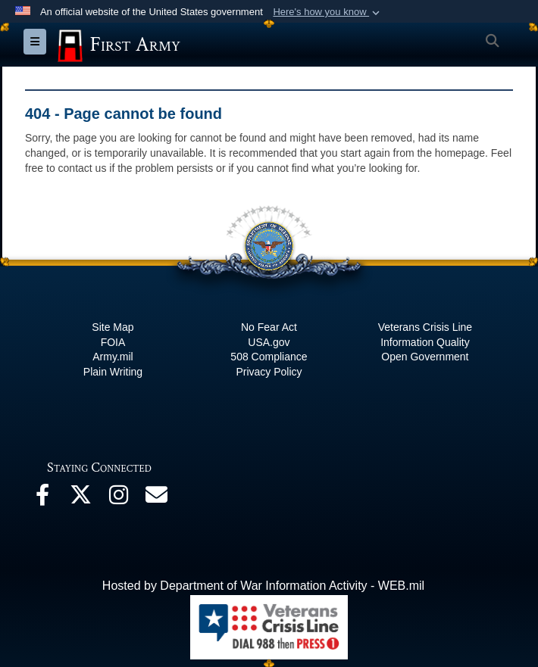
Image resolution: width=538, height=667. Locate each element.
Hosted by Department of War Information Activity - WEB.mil (263, 585)
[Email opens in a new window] (156, 498)
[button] (328, 12)
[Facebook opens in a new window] (42, 498)
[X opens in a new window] (80, 498)
